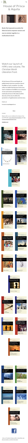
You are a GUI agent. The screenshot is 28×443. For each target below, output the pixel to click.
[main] (14, 7)
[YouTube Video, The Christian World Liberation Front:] (14, 49)
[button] (1, 2)
